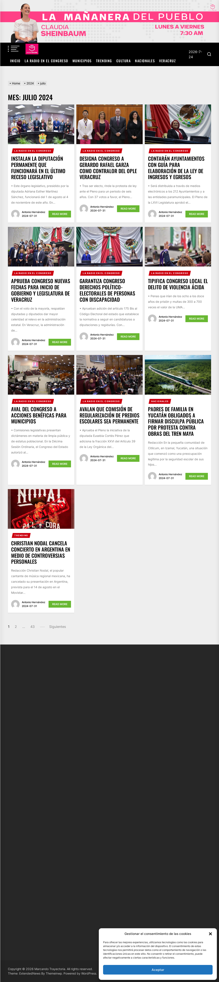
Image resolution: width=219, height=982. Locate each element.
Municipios (82, 61)
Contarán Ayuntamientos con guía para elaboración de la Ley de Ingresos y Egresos (176, 168)
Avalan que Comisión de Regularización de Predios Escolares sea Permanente (109, 415)
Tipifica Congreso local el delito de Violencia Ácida (178, 284)
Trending (104, 61)
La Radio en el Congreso (46, 61)
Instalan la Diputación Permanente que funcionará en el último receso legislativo (38, 168)
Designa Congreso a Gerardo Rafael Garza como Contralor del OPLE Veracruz (108, 168)
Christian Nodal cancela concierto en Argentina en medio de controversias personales (40, 552)
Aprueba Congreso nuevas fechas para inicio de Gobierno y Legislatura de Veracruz (40, 290)
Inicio (15, 61)
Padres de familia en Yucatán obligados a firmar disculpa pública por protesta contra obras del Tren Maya (176, 421)
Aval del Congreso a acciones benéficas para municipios (39, 415)
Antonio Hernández (33, 212)
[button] (210, 934)
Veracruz (167, 61)
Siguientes (57, 626)
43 (32, 626)
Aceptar (158, 970)
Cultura (123, 61)
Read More (59, 214)
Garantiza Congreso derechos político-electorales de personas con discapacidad (107, 290)
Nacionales (145, 61)
